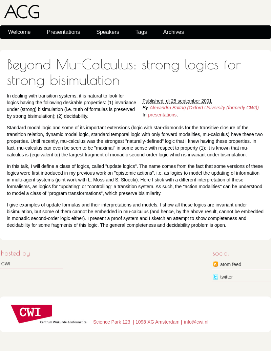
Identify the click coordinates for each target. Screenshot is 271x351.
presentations (162, 114)
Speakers (107, 32)
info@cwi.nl (196, 322)
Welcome (19, 32)
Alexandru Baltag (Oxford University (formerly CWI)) (204, 107)
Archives (173, 32)
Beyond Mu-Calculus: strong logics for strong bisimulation (124, 72)
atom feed (230, 264)
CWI (6, 263)
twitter (226, 277)
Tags (141, 32)
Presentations (63, 32)
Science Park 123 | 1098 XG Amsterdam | (138, 322)
